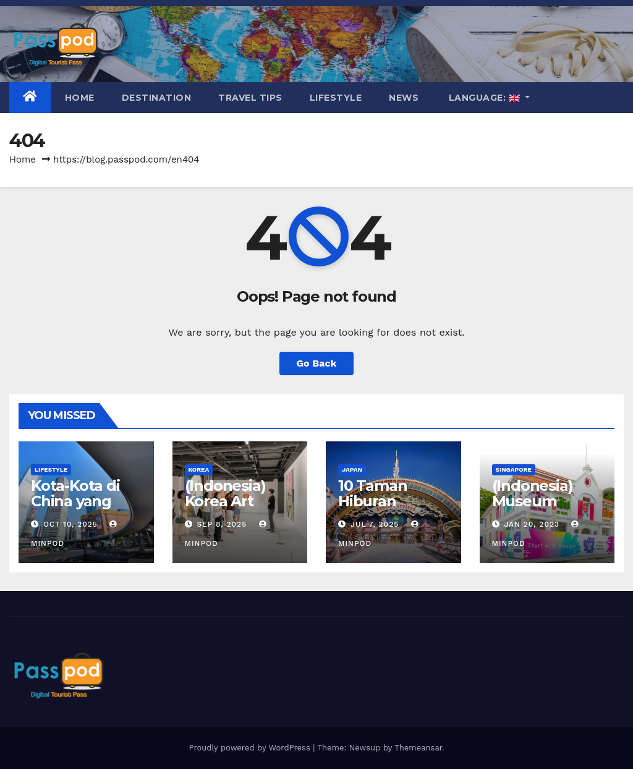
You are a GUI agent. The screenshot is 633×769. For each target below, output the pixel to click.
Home (80, 97)
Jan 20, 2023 (531, 524)
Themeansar (418, 747)
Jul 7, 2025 (374, 524)
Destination (157, 97)
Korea (199, 469)
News (403, 97)
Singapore (514, 469)
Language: (484, 97)
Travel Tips (250, 97)
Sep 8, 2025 (222, 524)
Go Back (317, 363)
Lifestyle (336, 97)
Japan (352, 469)
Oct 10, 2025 (70, 524)
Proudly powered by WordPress (251, 747)
